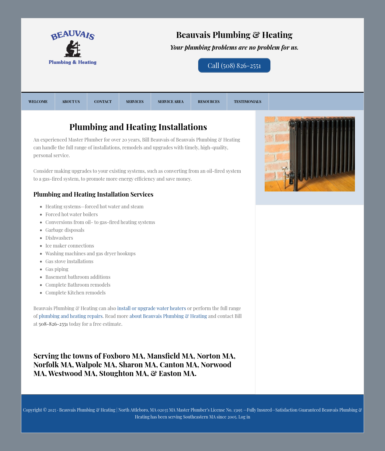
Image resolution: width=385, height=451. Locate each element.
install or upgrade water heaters (151, 308)
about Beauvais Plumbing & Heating (168, 316)
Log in (244, 417)
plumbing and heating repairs (71, 316)
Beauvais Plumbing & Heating (72, 47)
